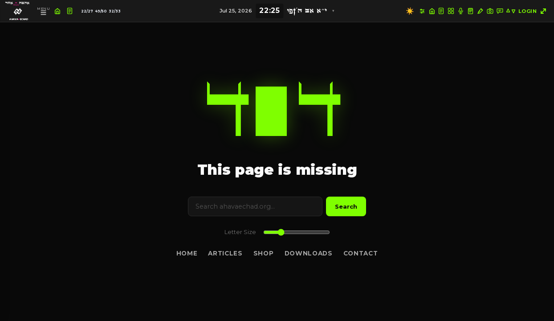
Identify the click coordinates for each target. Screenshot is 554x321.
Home (187, 253)
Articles (225, 253)
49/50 (101, 11)
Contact (360, 253)
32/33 (115, 11)
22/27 (87, 11)
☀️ (410, 11)
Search (346, 206)
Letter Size (240, 232)
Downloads (309, 253)
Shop (263, 253)
